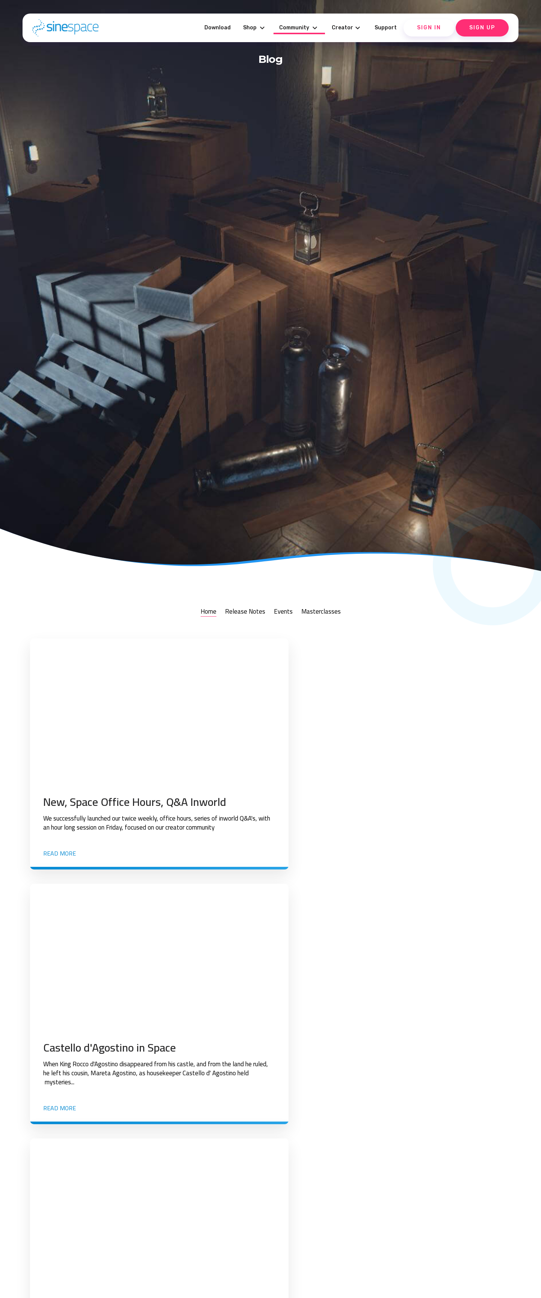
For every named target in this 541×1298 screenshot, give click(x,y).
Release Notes (241, 611)
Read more (59, 864)
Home (200, 611)
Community (299, 27)
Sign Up (482, 27)
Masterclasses (327, 611)
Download (217, 27)
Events (284, 611)
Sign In (429, 27)
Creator (347, 27)
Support (386, 27)
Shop (255, 27)
